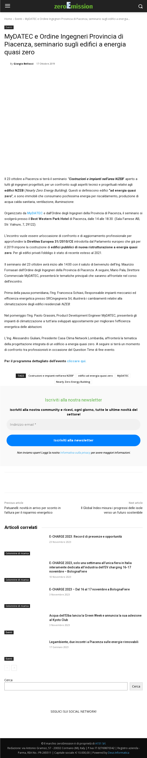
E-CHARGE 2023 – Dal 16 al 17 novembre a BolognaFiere (89, 589)
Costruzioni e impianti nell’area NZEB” (51, 375)
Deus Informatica (118, 753)
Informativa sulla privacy (75, 452)
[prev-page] (7, 668)
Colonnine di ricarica (17, 553)
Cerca (8, 680)
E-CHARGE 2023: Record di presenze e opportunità (85, 536)
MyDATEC (35, 213)
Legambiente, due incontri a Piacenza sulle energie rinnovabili (93, 642)
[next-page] (14, 668)
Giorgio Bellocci (24, 63)
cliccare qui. (76, 361)
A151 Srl (100, 743)
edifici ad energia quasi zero (95, 375)
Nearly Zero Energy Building (73, 381)
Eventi (18, 19)
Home (8, 19)
